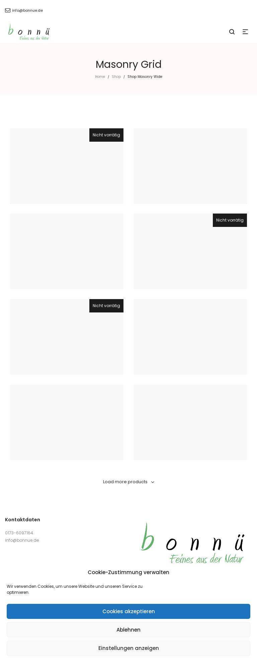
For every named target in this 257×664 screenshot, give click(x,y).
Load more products (125, 482)
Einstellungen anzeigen (128, 648)
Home (100, 76)
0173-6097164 (19, 533)
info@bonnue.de (22, 540)
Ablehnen (128, 629)
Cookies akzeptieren (128, 611)
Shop (116, 76)
